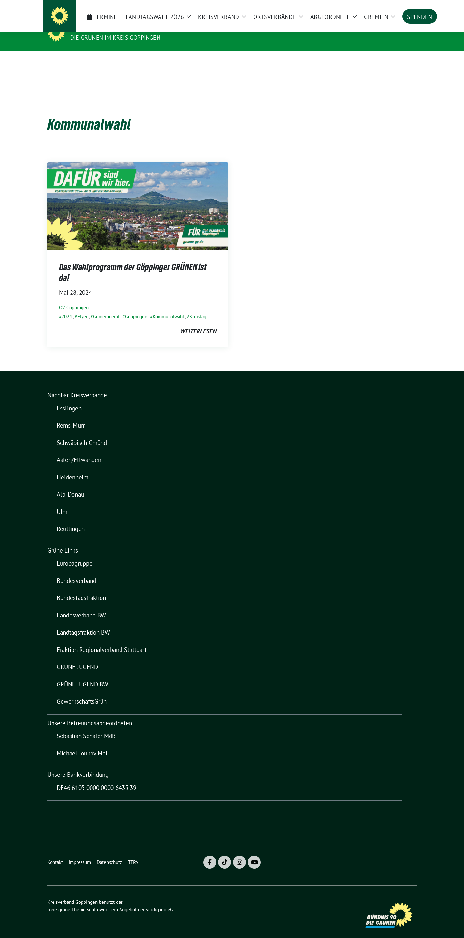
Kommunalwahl (168, 306)
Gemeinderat (106, 306)
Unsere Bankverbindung (78, 764)
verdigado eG (159, 899)
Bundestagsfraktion (81, 588)
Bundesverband (76, 571)
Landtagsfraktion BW (83, 622)
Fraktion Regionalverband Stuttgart (102, 640)
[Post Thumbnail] (137, 195)
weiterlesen (198, 321)
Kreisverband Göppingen (113, 28)
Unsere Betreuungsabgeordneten (89, 713)
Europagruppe (74, 553)
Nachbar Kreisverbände (77, 385)
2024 (67, 306)
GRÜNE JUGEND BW (82, 674)
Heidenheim (72, 467)
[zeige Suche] (405, 7)
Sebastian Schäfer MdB (86, 726)
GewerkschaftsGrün (82, 691)
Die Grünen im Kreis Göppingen (115, 37)
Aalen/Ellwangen (79, 450)
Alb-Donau (70, 484)
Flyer (82, 306)
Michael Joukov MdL (83, 743)
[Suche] (396, 7)
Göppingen (136, 306)
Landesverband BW (81, 605)
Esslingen (69, 398)
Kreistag (197, 306)
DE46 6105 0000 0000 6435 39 (96, 778)
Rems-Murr (71, 415)
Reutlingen (71, 519)
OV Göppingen (74, 297)
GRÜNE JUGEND (77, 657)
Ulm (62, 502)
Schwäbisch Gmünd (82, 433)
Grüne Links (62, 540)
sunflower (97, 899)
